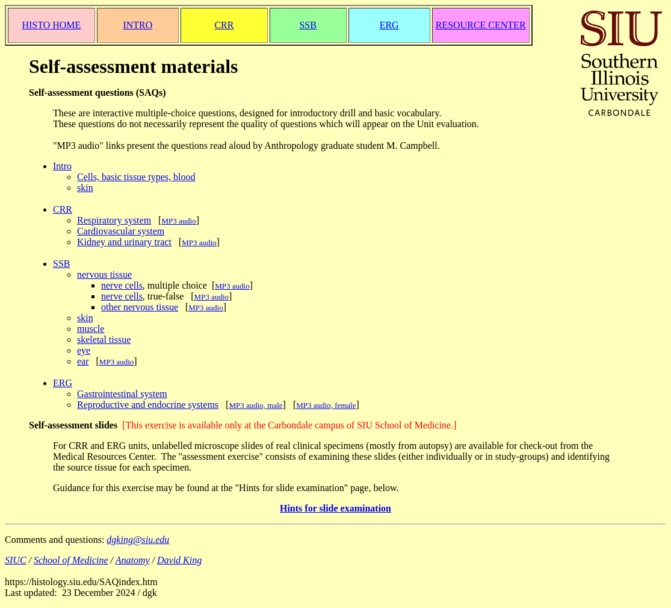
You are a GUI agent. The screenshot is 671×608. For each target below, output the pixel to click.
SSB (307, 25)
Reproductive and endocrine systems (147, 405)
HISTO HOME (51, 25)
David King (179, 560)
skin (85, 188)
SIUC (15, 560)
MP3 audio (199, 242)
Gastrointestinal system (122, 394)
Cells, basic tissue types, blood (136, 177)
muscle (90, 329)
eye (83, 350)
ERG (389, 25)
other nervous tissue (139, 307)
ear (83, 361)
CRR (223, 25)
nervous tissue (104, 274)
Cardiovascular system (120, 231)
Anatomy (133, 560)
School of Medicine (71, 560)
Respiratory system (114, 220)
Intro (62, 166)
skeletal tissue (104, 339)
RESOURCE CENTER (481, 25)
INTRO (137, 25)
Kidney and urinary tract (124, 242)
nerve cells (122, 285)
